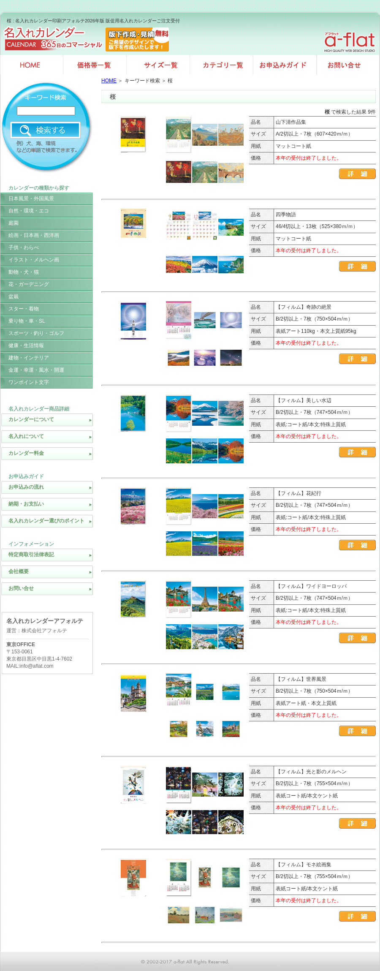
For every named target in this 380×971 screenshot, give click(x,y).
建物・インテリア (28, 358)
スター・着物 (23, 309)
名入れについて (26, 436)
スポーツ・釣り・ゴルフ (36, 333)
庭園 (13, 223)
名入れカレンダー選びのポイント (46, 521)
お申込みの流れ (26, 487)
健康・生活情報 (26, 345)
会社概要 (18, 571)
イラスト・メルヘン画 (33, 260)
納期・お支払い (26, 504)
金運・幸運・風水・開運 (36, 370)
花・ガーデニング (28, 284)
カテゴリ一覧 (221, 65)
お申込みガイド (285, 65)
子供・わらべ (23, 247)
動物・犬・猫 (23, 272)
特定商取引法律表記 (31, 555)
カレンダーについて (31, 419)
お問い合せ (348, 65)
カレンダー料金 (26, 453)
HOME (109, 81)
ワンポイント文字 (28, 382)
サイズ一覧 (158, 65)
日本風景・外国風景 (31, 198)
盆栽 (13, 296)
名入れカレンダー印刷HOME (31, 65)
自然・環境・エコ (28, 211)
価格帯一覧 (95, 65)
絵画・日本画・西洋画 (33, 235)
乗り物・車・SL (26, 321)
